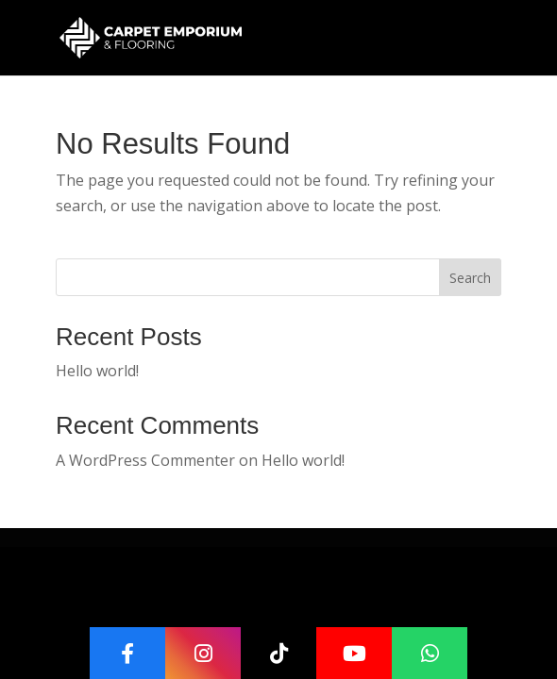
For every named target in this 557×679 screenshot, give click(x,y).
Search (470, 278)
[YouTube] (354, 653)
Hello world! (97, 370)
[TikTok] (278, 653)
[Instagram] (203, 653)
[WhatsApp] (429, 653)
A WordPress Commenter (145, 460)
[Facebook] (127, 653)
